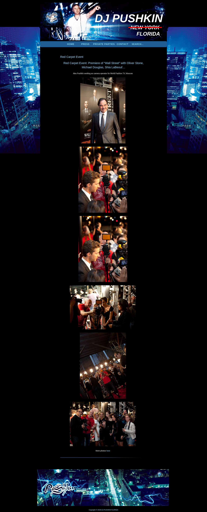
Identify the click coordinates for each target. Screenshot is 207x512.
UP (157, 473)
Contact (122, 44)
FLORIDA (114, 510)
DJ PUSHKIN (106, 510)
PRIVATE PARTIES (104, 44)
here (108, 451)
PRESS (85, 44)
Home (70, 44)
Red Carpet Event (71, 56)
